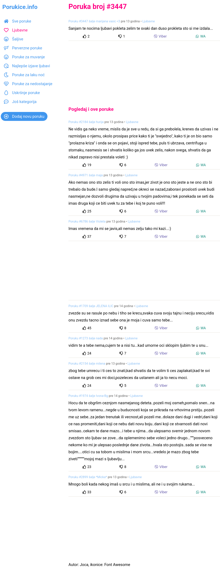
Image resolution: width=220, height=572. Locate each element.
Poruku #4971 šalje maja (85, 175)
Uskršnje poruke (22, 92)
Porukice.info (20, 6)
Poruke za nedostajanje (28, 83)
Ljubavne (16, 30)
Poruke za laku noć (24, 74)
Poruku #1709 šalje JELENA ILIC (90, 306)
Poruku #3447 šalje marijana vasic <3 (94, 21)
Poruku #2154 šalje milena (86, 363)
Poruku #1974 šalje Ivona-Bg (88, 396)
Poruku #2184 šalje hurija (86, 122)
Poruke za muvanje (24, 57)
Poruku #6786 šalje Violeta (87, 221)
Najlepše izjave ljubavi (27, 66)
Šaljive (13, 39)
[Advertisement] (144, 70)
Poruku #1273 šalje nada (85, 338)
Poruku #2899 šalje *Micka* (87, 477)
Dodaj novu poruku (24, 116)
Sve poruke (17, 21)
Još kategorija (20, 101)
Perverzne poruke (23, 48)
